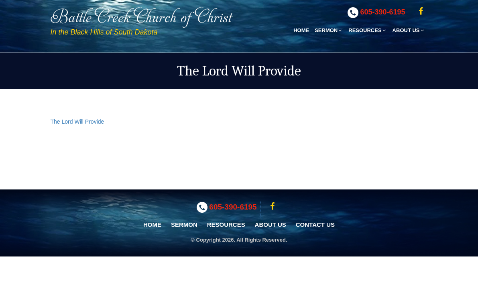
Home (301, 30)
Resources (367, 30)
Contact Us (315, 224)
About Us (409, 30)
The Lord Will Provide (77, 121)
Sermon (329, 30)
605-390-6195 (382, 12)
